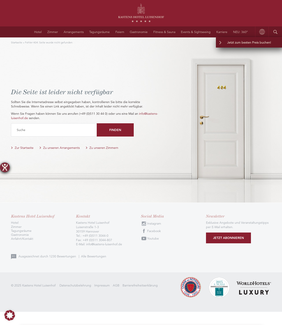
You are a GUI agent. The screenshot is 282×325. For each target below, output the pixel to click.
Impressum (102, 285)
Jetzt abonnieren (228, 238)
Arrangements (74, 32)
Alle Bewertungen (93, 256)
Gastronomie (139, 32)
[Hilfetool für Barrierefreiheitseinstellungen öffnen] (5, 167)
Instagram (154, 223)
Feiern (119, 32)
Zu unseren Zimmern (103, 148)
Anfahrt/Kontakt (22, 239)
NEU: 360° (240, 32)
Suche (21, 130)
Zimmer (52, 32)
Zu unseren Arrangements (61, 148)
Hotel (38, 32)
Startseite (16, 42)
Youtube (153, 238)
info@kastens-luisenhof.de (104, 244)
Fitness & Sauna (164, 32)
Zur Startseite (24, 148)
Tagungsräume (99, 32)
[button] (9, 315)
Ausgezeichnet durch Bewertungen (48, 256)
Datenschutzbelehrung (75, 285)
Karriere (221, 32)
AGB (116, 285)
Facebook (154, 231)
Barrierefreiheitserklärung (140, 285)
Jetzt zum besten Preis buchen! (249, 42)
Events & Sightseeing (196, 32)
